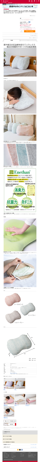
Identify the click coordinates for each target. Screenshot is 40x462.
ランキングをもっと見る (33, 444)
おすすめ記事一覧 (13, 452)
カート (12, 453)
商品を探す (5, 452)
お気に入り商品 (5, 453)
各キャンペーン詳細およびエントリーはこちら (26, 25)
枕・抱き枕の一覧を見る (33, 35)
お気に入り (21, 31)
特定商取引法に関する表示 (31, 456)
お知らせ (21, 453)
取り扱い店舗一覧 (6, 457)
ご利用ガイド (13, 457)
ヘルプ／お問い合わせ (23, 452)
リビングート (5, 433)
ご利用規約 (29, 452)
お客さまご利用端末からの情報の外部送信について (32, 455)
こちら (12, 459)
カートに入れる (29, 31)
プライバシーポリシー (30, 453)
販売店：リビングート (32, 15)
